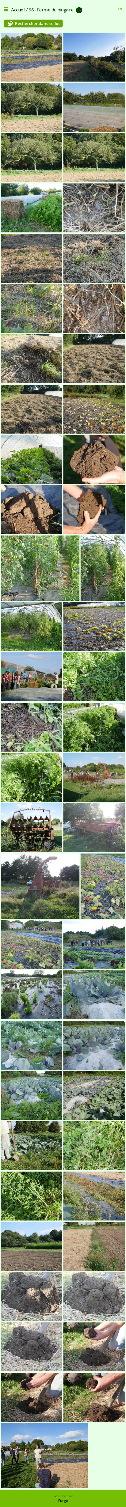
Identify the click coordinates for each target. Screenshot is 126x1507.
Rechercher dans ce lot (37, 23)
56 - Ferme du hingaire (51, 10)
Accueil (18, 10)
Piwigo (63, 1500)
